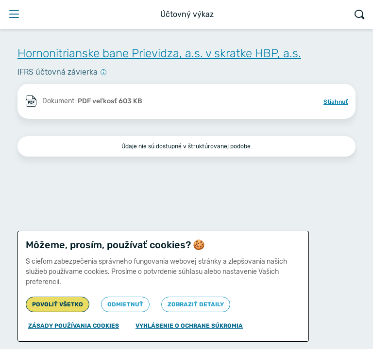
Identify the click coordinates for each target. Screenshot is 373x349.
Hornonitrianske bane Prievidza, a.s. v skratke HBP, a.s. (159, 53)
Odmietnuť (125, 304)
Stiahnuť (335, 101)
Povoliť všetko (57, 304)
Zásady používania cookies (73, 325)
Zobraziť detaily (196, 304)
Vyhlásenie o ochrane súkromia (189, 325)
